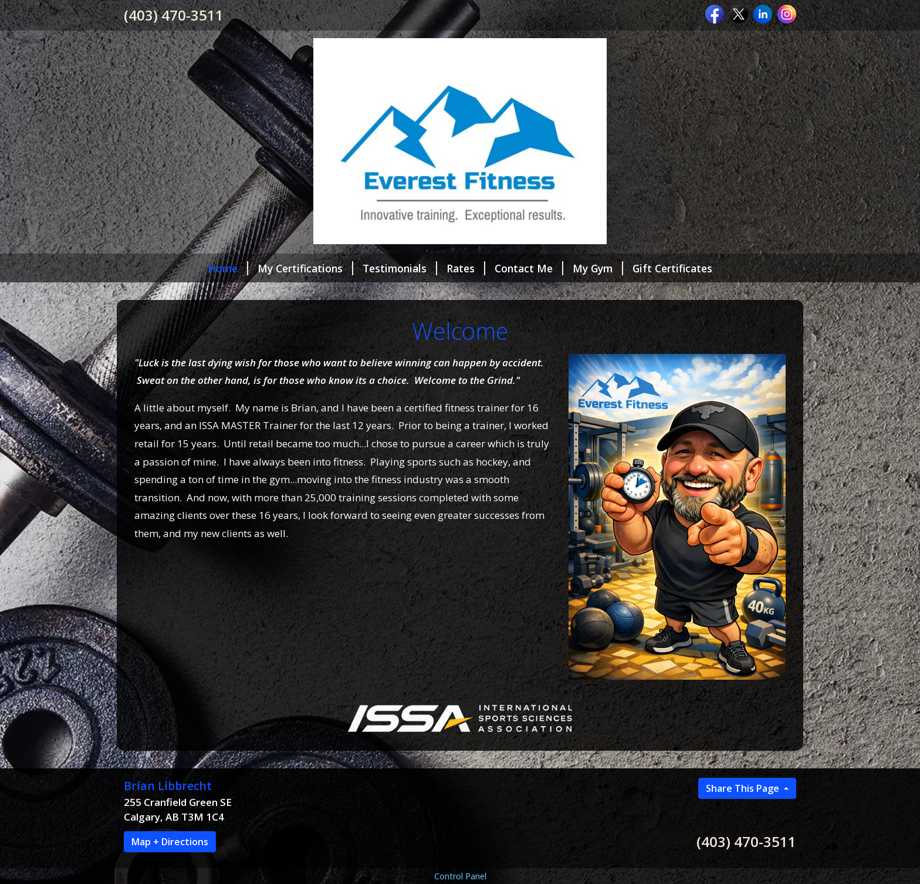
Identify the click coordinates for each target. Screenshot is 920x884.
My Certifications (305, 268)
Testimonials (400, 268)
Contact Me (529, 268)
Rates (466, 268)
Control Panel (460, 876)
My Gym (598, 268)
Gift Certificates (672, 268)
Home (228, 268)
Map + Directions (169, 841)
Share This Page (744, 788)
